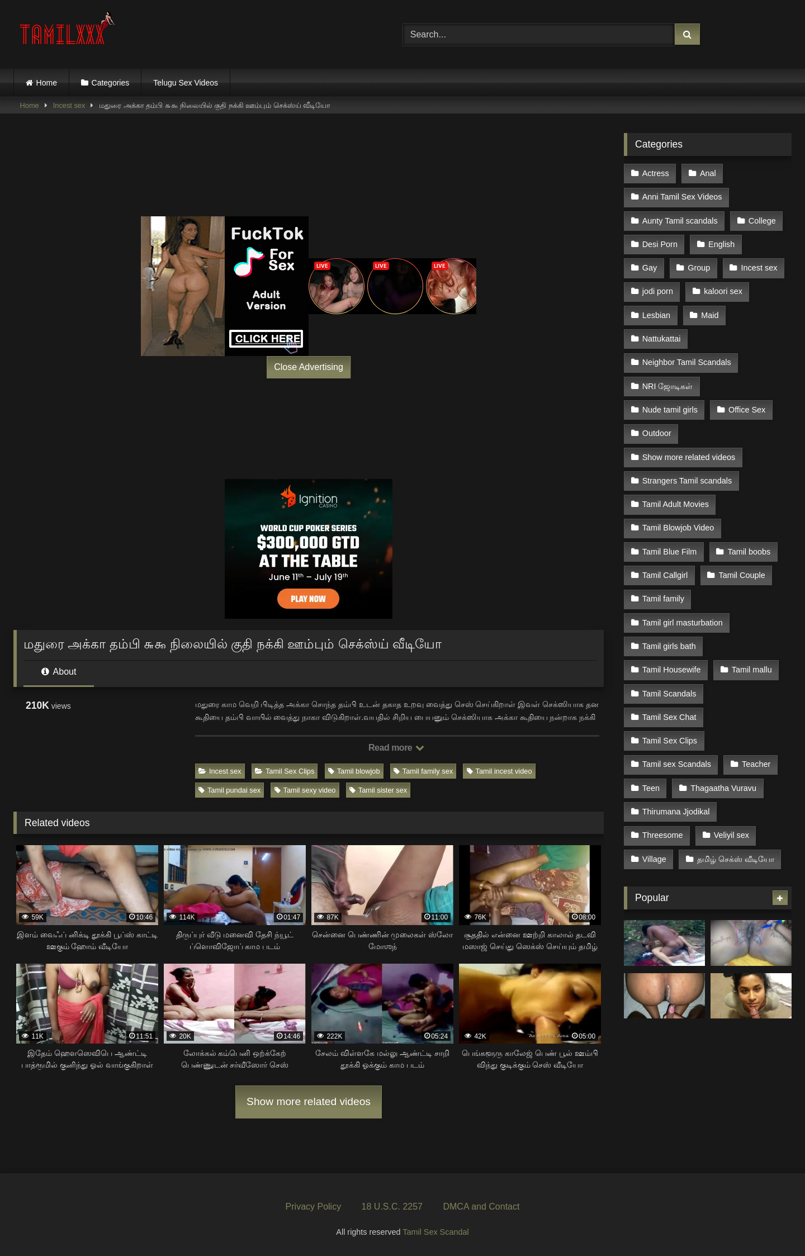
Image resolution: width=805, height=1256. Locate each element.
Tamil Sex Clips (284, 771)
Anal (708, 173)
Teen (651, 788)
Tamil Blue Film (669, 551)
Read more (396, 747)
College (762, 220)
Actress (655, 173)
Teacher (756, 764)
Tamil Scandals (669, 693)
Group (699, 267)
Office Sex (746, 409)
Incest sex (69, 105)
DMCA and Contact (481, 1206)
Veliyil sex (731, 835)
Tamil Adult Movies (675, 504)
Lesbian (656, 315)
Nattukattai (661, 338)
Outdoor (656, 433)
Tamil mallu (752, 669)
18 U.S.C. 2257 (392, 1206)
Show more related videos (309, 1101)
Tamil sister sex (378, 790)
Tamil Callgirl (665, 575)
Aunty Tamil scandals (680, 220)
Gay (649, 267)
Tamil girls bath (669, 646)
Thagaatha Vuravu (723, 788)
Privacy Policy (314, 1206)
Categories (111, 82)
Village (654, 859)
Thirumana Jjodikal (676, 811)
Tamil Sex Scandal (435, 1231)
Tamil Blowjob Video (678, 527)
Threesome (662, 835)
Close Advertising (308, 367)
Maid (709, 315)
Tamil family (663, 598)
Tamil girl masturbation (682, 622)
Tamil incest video (499, 771)
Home (46, 82)
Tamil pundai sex (229, 790)
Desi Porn (660, 244)
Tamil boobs (748, 551)
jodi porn (657, 291)
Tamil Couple (741, 575)
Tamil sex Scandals (676, 764)
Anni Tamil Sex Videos (682, 196)
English (721, 244)
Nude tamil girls (670, 409)
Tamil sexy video (305, 790)
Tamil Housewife (671, 669)
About (58, 671)
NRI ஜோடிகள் (667, 386)
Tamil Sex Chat (669, 717)
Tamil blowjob (354, 771)
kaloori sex (723, 291)
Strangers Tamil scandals (687, 480)
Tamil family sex (423, 771)
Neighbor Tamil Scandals (686, 362)
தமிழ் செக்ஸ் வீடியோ (735, 859)
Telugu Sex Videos (185, 82)
